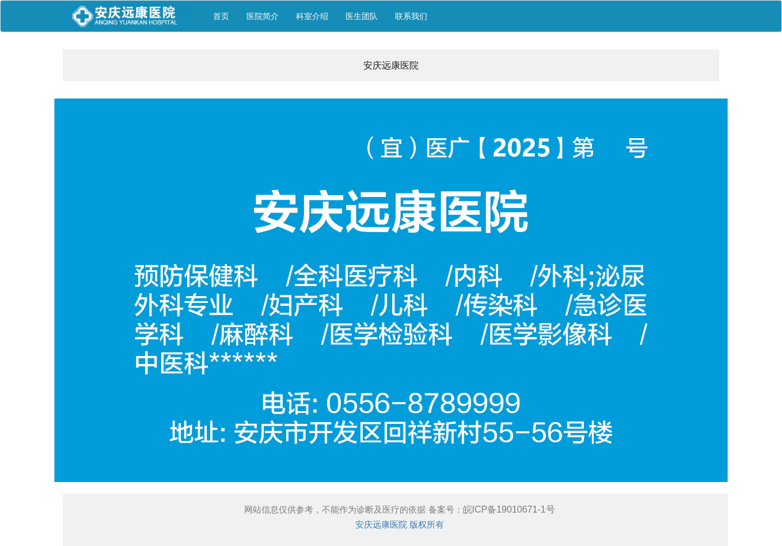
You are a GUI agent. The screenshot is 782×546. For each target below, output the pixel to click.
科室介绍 (312, 16)
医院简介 (262, 16)
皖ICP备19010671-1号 (509, 509)
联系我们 (411, 16)
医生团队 (362, 16)
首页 (221, 16)
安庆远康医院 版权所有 (399, 524)
